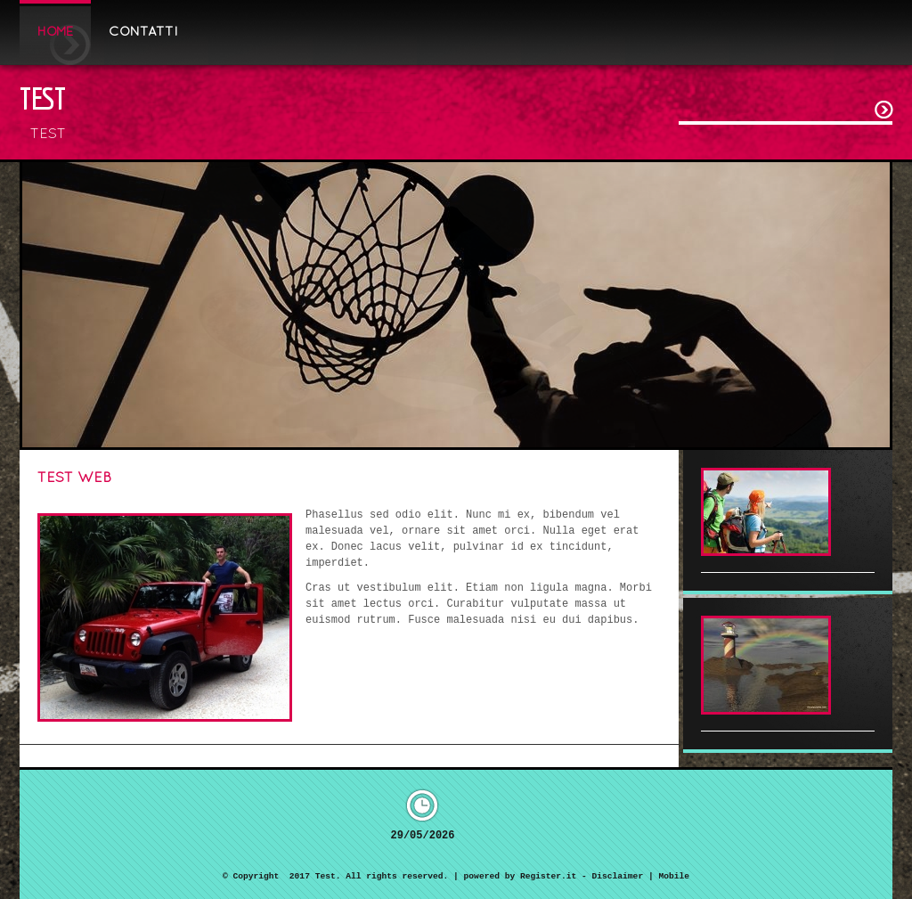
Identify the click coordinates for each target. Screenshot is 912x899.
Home (55, 32)
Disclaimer (618, 876)
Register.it (548, 876)
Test (43, 98)
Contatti (143, 32)
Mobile (673, 876)
